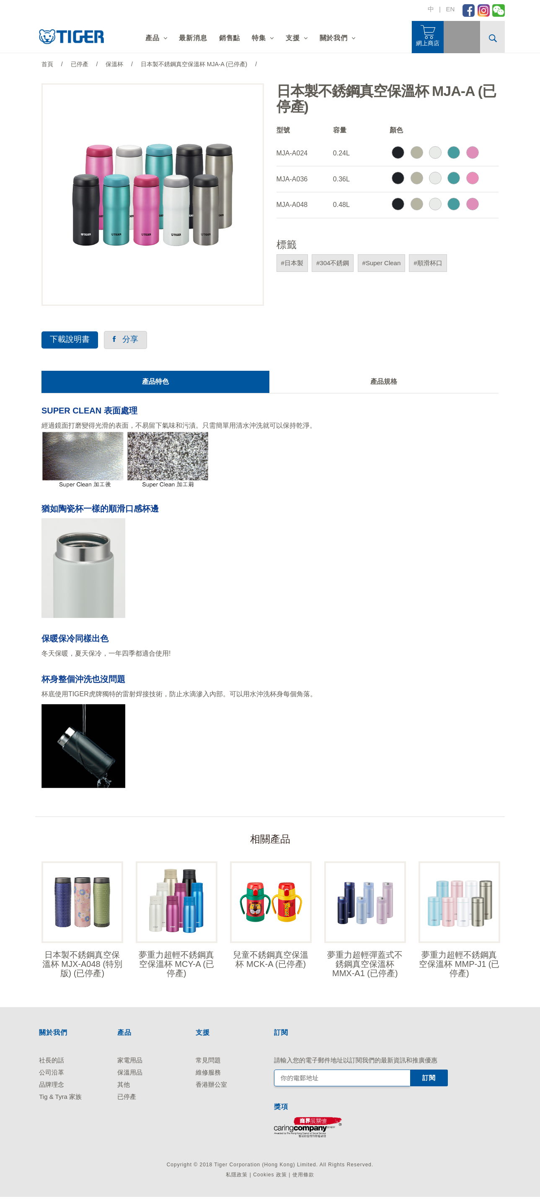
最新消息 (193, 37)
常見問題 (208, 1062)
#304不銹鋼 (332, 262)
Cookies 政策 (270, 1177)
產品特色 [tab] (155, 382)
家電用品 (129, 1062)
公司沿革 (51, 1074)
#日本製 (292, 262)
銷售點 (229, 37)
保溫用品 (129, 1074)
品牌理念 (51, 1086)
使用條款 (303, 1177)
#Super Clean (381, 262)
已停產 (126, 1098)
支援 (293, 37)
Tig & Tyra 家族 (60, 1098)
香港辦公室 (211, 1086)
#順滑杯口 (427, 262)
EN (450, 9)
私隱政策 (237, 1177)
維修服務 (208, 1074)
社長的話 (51, 1062)
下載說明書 (71, 339)
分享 (128, 339)
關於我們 (334, 37)
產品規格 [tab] (383, 382)
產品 (152, 37)
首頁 (47, 64)
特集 (259, 37)
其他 (123, 1086)
